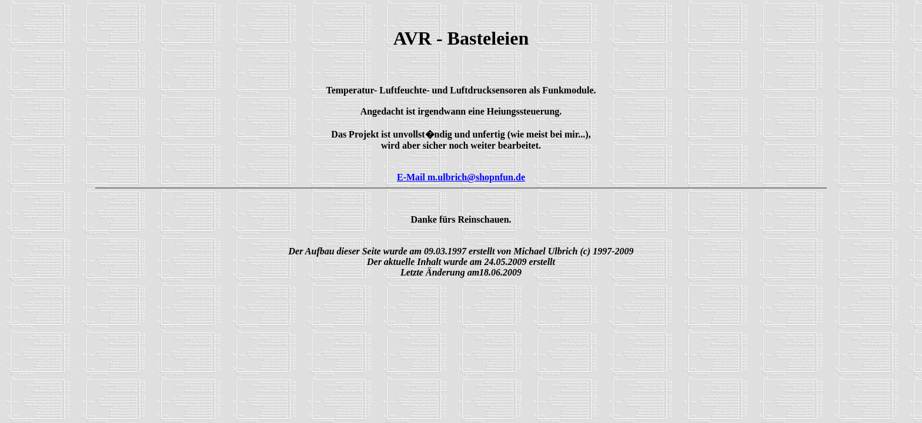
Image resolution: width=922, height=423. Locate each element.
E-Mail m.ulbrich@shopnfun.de (461, 177)
